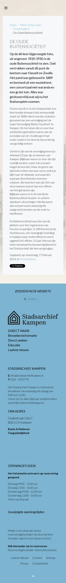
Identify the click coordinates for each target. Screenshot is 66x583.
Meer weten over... (31, 24)
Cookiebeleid (40, 563)
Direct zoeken (17, 340)
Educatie (14, 345)
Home (13, 24)
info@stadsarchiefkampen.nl (27, 375)
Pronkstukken (21, 28)
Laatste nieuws (18, 350)
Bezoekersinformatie (22, 335)
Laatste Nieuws (20, 557)
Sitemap (50, 557)
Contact (37, 557)
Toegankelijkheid (18, 433)
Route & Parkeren (19, 429)
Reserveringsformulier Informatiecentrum (32, 550)
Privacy (24, 563)
